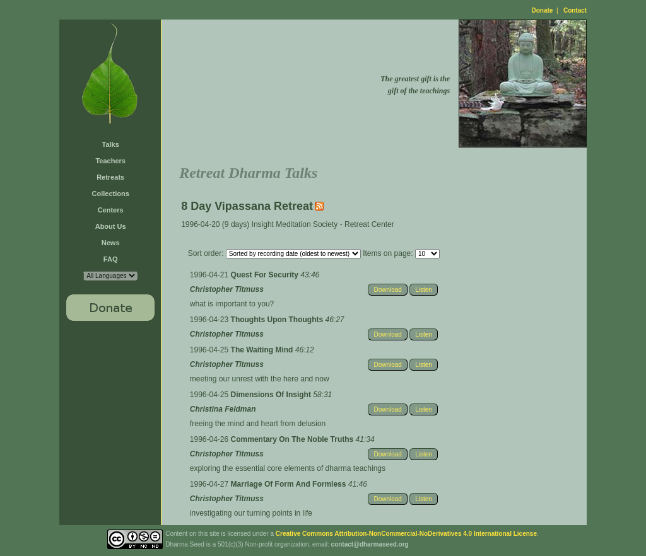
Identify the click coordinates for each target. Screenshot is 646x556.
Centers (111, 210)
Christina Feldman (223, 409)
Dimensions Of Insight (272, 394)
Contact (575, 10)
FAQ (110, 259)
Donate (542, 10)
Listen (423, 289)
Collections (110, 193)
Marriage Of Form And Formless (289, 484)
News (111, 242)
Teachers (110, 161)
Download (387, 289)
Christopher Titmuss (227, 289)
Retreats (110, 177)
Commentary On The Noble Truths (293, 439)
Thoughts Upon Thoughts (278, 319)
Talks (110, 144)
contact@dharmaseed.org (370, 544)
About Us (110, 226)
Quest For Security (266, 274)
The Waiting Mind (263, 349)
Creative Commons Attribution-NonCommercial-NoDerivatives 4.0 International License (406, 533)
